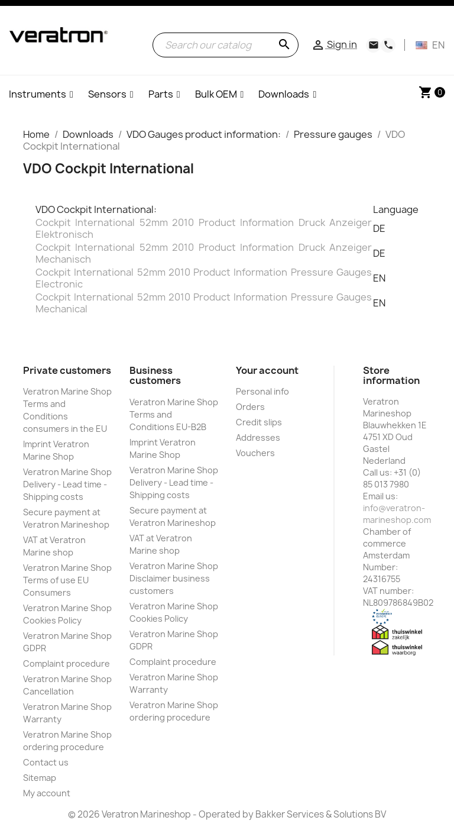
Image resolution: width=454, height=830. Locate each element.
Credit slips (259, 422)
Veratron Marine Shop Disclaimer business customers (173, 578)
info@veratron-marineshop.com (397, 513)
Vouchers (255, 452)
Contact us (46, 762)
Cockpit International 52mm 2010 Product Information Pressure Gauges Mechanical (203, 302)
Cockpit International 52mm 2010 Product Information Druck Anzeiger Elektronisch (203, 228)
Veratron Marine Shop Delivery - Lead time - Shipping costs (67, 484)
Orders (250, 406)
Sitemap (39, 777)
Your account (267, 370)
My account (46, 793)
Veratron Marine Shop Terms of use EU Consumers (67, 580)
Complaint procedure (66, 663)
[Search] (226, 45)
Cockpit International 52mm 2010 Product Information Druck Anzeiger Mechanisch (203, 253)
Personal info (262, 391)
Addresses (258, 437)
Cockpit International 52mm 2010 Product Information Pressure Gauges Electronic (203, 278)
